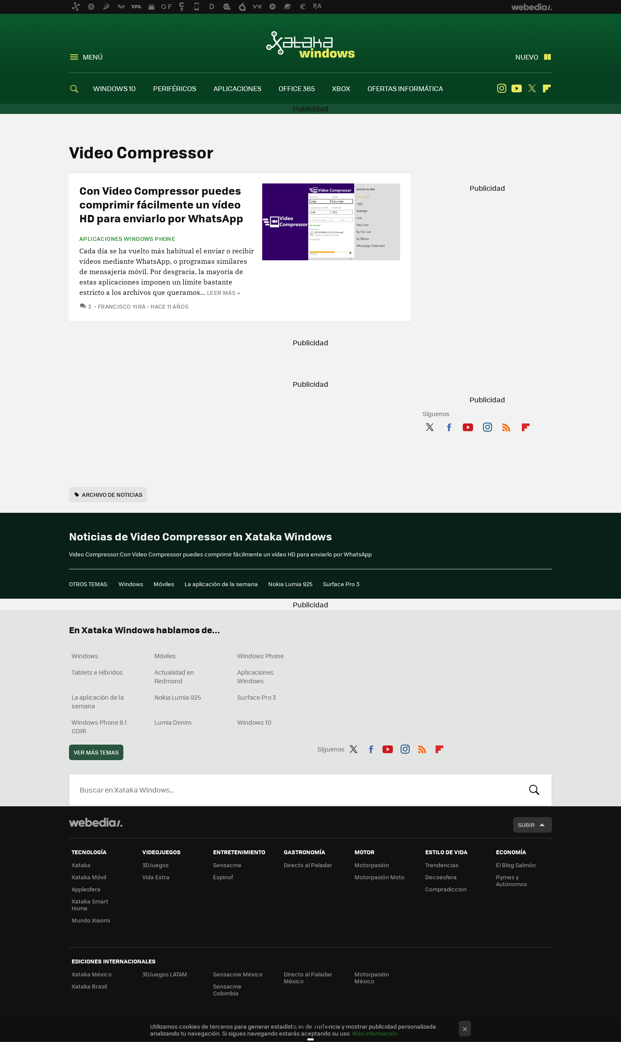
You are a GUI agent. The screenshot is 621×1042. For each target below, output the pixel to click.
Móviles (164, 584)
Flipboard (547, 88)
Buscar (534, 790)
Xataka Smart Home (90, 904)
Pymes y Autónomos (511, 880)
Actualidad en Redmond (174, 676)
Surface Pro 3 (341, 584)
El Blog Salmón (516, 865)
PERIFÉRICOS (174, 88)
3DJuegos (155, 865)
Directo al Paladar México (308, 977)
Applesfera (86, 889)
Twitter (532, 88)
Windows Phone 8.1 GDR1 (99, 726)
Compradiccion (446, 889)
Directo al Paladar (308, 865)
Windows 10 (254, 722)
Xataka (81, 865)
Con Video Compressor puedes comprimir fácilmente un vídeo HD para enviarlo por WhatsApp (161, 204)
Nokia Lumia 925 (290, 584)
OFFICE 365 (297, 88)
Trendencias (441, 865)
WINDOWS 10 (114, 88)
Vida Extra (155, 877)
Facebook (449, 426)
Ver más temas (96, 752)
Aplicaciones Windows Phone (127, 238)
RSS (506, 426)
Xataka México (92, 974)
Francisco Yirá (121, 306)
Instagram (501, 88)
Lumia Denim (172, 722)
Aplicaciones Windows (255, 676)
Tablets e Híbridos (97, 672)
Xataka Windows (310, 44)
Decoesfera (441, 877)
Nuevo (526, 57)
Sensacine (227, 865)
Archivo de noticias (112, 494)
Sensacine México (238, 974)
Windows (131, 584)
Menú (93, 57)
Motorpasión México (371, 977)
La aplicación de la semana (221, 584)
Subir (526, 825)
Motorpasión (371, 865)
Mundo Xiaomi (91, 920)
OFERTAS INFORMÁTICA (405, 88)
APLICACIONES (237, 88)
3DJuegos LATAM (164, 974)
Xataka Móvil (89, 877)
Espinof (223, 877)
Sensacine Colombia (227, 989)
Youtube (516, 88)
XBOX (341, 88)
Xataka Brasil (89, 986)
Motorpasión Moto (379, 877)
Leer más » (223, 292)
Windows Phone (260, 655)
